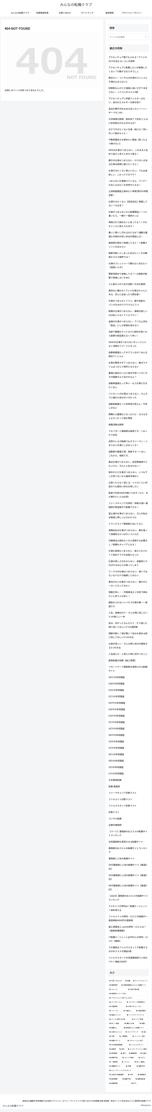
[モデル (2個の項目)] (143, 1057)
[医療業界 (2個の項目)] (143, 1074)
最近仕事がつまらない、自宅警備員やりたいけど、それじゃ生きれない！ (128, 463)
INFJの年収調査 (116, 760)
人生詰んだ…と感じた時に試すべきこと (128, 653)
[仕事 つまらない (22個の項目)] (116, 981)
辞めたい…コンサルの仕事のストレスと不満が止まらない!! (128, 79)
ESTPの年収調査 (117, 722)
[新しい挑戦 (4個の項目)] (115, 1023)
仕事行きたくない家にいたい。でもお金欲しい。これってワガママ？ (128, 172)
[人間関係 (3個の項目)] (124, 1036)
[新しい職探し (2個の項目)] (141, 1062)
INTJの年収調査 (116, 754)
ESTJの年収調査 (116, 696)
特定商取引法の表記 (43, 1101)
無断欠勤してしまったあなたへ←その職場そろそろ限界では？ (128, 255)
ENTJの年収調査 (117, 677)
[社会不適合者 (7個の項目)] (138, 989)
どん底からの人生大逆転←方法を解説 (127, 284)
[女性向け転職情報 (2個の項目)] (117, 1074)
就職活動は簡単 (116, 424)
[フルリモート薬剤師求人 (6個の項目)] (137, 1002)
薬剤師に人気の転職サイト (121, 858)
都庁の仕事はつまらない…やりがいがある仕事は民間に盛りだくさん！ (128, 162)
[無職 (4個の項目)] (144, 1023)
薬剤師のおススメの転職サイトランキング (128, 850)
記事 (112, 1101)
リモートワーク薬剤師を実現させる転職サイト (128, 668)
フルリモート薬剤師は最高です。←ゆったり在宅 (128, 432)
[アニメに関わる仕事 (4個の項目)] (119, 1019)
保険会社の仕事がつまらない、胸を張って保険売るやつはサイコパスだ (128, 532)
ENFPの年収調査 (117, 709)
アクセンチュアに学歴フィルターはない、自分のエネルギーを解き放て (127, 100)
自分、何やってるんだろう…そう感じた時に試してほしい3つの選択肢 (128, 625)
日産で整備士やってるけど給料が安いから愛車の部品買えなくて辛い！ (128, 333)
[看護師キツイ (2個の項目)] (116, 1066)
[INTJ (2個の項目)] (139, 1083)
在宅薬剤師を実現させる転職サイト (126, 841)
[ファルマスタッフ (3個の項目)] (138, 1045)
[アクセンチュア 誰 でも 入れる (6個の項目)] (128, 998)
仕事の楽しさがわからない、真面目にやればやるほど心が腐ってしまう (128, 563)
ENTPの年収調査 (117, 702)
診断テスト (114, 812)
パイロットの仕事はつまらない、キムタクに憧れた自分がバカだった (128, 395)
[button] (146, 36)
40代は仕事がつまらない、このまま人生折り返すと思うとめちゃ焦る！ (128, 151)
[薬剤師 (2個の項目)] (113, 1049)
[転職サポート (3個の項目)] (117, 1040)
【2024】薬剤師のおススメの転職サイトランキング (128, 897)
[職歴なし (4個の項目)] (115, 1028)
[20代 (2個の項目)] (131, 1074)
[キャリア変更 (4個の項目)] (140, 1019)
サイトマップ (79, 1101)
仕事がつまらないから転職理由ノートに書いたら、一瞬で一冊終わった (128, 213)
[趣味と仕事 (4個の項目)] (130, 1023)
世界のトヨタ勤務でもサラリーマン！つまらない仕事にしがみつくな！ (128, 443)
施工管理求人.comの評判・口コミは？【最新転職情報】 (127, 928)
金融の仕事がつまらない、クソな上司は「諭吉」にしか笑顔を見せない (128, 323)
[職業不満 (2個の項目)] (127, 1079)
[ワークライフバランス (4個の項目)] (137, 1015)
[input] (128, 37)
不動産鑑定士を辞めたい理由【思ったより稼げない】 (128, 141)
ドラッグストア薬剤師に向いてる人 (126, 523)
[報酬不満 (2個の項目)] (142, 1066)
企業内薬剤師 (115, 824)
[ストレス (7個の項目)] (117, 989)
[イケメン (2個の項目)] (127, 1062)
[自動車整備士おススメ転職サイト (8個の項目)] (134, 985)
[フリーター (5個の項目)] (115, 1011)
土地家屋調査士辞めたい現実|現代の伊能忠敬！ (128, 193)
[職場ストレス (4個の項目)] (116, 1015)
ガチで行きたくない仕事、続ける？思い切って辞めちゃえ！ (128, 131)
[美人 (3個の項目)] (145, 1032)
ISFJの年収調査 (116, 767)
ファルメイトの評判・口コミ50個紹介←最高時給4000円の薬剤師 (128, 918)
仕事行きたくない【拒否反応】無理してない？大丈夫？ (128, 203)
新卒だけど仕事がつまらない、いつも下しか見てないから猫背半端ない (128, 474)
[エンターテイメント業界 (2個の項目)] (138, 1049)
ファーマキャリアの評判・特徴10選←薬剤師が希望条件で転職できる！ (128, 505)
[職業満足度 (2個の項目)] (141, 1079)
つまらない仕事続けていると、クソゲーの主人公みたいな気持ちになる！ (128, 182)
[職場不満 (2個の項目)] (114, 1057)
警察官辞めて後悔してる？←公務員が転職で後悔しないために (128, 275)
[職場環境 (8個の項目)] (114, 985)
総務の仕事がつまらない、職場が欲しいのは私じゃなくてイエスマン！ (128, 313)
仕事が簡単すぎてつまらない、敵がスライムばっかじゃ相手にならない (128, 364)
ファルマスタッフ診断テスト (123, 805)
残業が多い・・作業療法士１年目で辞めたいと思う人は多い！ (128, 594)
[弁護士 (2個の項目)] (144, 1053)
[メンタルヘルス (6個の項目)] (116, 1002)
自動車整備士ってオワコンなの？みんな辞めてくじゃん (128, 354)
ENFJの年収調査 (117, 683)
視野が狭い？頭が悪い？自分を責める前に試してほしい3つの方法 (128, 635)
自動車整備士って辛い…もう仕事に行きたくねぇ (128, 385)
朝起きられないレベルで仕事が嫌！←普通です (128, 604)
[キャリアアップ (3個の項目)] (132, 1032)
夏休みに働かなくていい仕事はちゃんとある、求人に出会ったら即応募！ (128, 292)
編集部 (29, 1101)
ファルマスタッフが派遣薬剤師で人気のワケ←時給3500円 (128, 959)
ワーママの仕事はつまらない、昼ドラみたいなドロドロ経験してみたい (128, 573)
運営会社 (20, 1101)
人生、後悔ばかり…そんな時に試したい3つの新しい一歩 (128, 614)
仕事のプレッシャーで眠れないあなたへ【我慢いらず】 (128, 265)
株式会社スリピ (143, 1101)
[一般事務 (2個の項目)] (114, 1062)
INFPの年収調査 (117, 735)
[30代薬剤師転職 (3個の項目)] (117, 1045)
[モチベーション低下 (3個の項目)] (137, 1040)
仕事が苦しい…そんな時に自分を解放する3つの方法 (128, 645)
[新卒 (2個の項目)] (123, 1053)
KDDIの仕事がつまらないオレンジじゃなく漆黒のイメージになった (127, 344)
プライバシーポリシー (62, 1101)
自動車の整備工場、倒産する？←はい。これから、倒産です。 (128, 453)
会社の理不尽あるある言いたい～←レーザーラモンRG (128, 110)
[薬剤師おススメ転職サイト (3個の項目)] (136, 1028)
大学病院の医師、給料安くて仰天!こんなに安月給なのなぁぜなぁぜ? (128, 120)
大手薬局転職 (115, 779)
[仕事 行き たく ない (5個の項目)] (137, 1006)
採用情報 (104, 1101)
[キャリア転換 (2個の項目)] (129, 1057)
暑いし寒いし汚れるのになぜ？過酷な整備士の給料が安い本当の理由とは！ (128, 234)
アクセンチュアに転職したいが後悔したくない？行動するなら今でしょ (128, 69)
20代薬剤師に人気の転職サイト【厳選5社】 (128, 877)
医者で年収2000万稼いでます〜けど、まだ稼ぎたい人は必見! (128, 494)
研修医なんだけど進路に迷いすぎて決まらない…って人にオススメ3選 (128, 89)
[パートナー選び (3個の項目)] (140, 1036)
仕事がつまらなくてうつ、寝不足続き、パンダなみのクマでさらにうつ (128, 302)
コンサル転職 (115, 818)
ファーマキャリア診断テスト (123, 792)
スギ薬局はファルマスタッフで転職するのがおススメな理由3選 (128, 949)
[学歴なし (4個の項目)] (128, 1011)
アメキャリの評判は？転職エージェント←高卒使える (128, 908)
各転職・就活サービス (126, 1101)
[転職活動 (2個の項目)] (119, 1083)
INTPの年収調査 (117, 728)
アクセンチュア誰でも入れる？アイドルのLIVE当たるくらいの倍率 (128, 59)
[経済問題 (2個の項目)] (114, 1079)
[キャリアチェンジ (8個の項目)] (140, 981)
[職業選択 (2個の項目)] (133, 1053)
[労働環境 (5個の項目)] (116, 1006)
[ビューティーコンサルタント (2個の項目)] (128, 1070)
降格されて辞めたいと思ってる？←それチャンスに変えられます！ (128, 224)
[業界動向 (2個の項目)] (113, 1053)
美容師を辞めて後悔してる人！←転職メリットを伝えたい (128, 244)
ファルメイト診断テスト (120, 799)
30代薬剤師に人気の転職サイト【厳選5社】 (128, 866)
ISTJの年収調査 (116, 773)
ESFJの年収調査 (116, 690)
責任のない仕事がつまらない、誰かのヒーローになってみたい (128, 583)
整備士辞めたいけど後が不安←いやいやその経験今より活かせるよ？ (128, 374)
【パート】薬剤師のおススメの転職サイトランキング (128, 833)
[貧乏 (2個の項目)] (122, 1049)
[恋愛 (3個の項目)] (113, 1036)
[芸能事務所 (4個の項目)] (142, 1011)
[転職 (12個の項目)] (128, 981)
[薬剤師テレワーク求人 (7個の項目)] (128, 993)
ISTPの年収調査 (116, 747)
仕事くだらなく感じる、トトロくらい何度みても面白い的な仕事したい (128, 484)
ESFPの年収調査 (117, 715)
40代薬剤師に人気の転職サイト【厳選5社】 (128, 887)
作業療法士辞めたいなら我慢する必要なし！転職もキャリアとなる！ (128, 542)
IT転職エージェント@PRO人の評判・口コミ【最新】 (128, 939)
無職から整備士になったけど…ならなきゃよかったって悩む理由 (128, 416)
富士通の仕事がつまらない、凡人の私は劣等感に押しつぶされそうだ (128, 515)
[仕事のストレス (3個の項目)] (116, 1032)
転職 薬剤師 (114, 786)
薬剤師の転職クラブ (142, 1104)
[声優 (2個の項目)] (130, 1066)
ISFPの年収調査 (116, 741)
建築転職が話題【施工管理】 (123, 660)
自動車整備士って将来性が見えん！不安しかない (128, 405)
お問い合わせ (92, 1101)
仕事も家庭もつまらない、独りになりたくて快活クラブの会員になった (128, 552)
